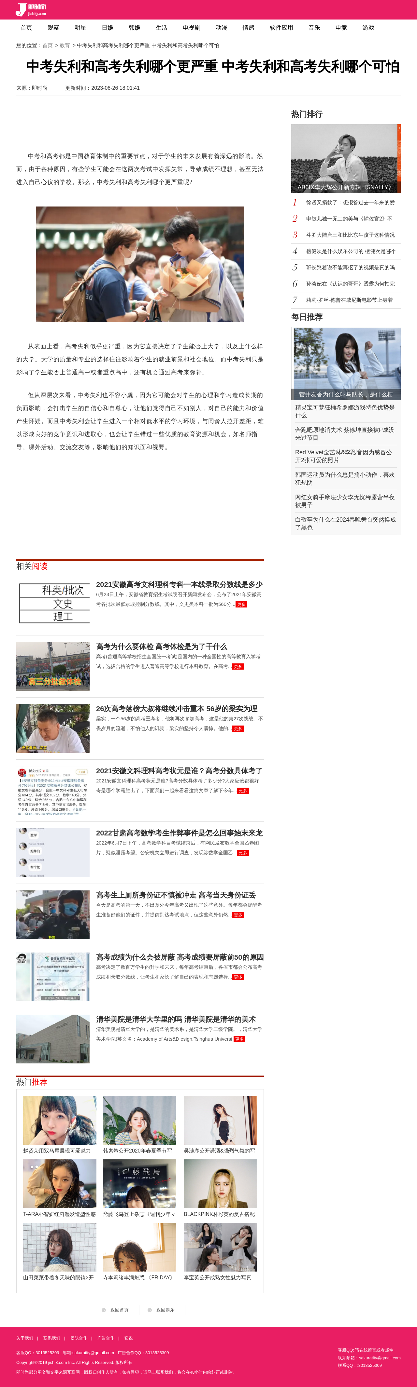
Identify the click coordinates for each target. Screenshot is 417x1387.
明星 (80, 27)
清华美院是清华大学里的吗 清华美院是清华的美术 (176, 1019)
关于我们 (24, 1338)
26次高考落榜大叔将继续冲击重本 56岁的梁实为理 (176, 709)
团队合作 (78, 1338)
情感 (248, 27)
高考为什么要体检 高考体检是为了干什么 (161, 647)
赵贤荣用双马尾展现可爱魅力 (57, 1151)
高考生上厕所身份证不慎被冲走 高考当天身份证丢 (176, 895)
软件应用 (281, 27)
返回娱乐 (165, 1310)
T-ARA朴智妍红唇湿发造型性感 (59, 1214)
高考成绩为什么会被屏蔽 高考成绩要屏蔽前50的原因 (180, 957)
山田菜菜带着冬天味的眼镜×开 (58, 1277)
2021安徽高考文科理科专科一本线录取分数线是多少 (179, 584)
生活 (161, 27)
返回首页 (119, 1310)
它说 (128, 1338)
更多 (241, 604)
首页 (26, 27)
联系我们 (51, 1338)
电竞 (341, 27)
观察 (53, 27)
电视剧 (191, 27)
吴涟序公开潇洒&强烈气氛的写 (219, 1151)
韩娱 (134, 27)
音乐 (314, 27)
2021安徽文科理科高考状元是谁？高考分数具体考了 (179, 771)
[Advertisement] (140, 126)
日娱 (107, 27)
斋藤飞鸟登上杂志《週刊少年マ (139, 1214)
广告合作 (105, 1338)
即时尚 (40, 88)
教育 (65, 45)
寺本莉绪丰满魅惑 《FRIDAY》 (139, 1277)
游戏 (368, 27)
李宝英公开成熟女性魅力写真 (218, 1277)
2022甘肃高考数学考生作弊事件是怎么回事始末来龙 (179, 833)
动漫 (221, 27)
